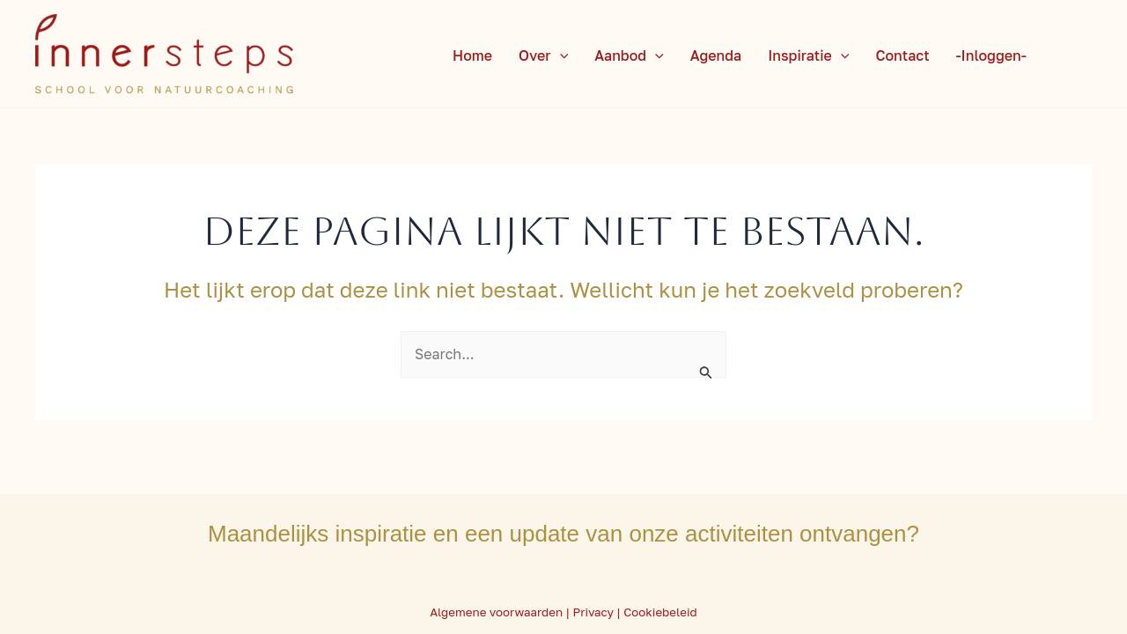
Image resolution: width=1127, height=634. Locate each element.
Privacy (593, 612)
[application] (560, 55)
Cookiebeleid (659, 612)
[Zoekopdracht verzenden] (706, 371)
